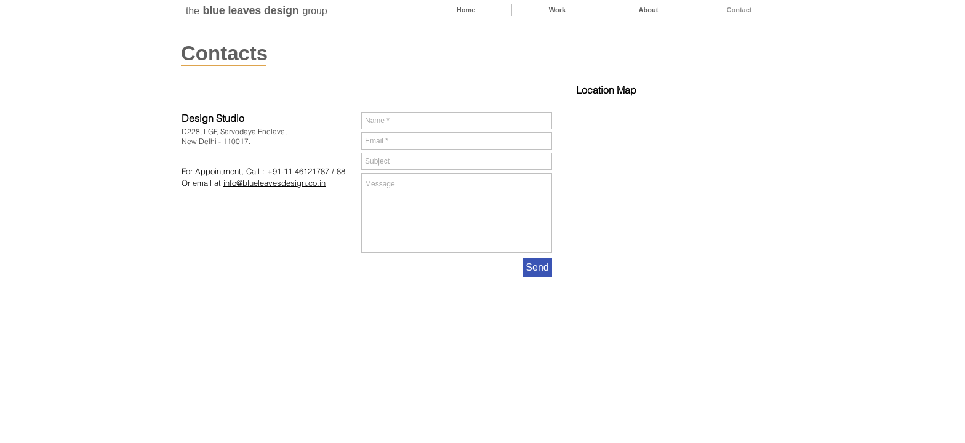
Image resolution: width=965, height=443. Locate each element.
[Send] (537, 267)
